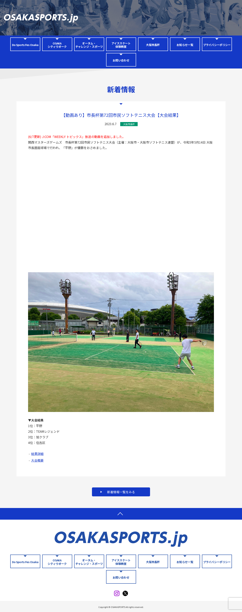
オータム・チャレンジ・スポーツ (89, 45)
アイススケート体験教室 (121, 45)
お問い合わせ (121, 60)
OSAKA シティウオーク (57, 45)
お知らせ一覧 (185, 45)
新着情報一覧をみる (121, 492)
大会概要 (37, 460)
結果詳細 (37, 453)
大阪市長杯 (153, 45)
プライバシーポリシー (217, 45)
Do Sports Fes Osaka (25, 45)
